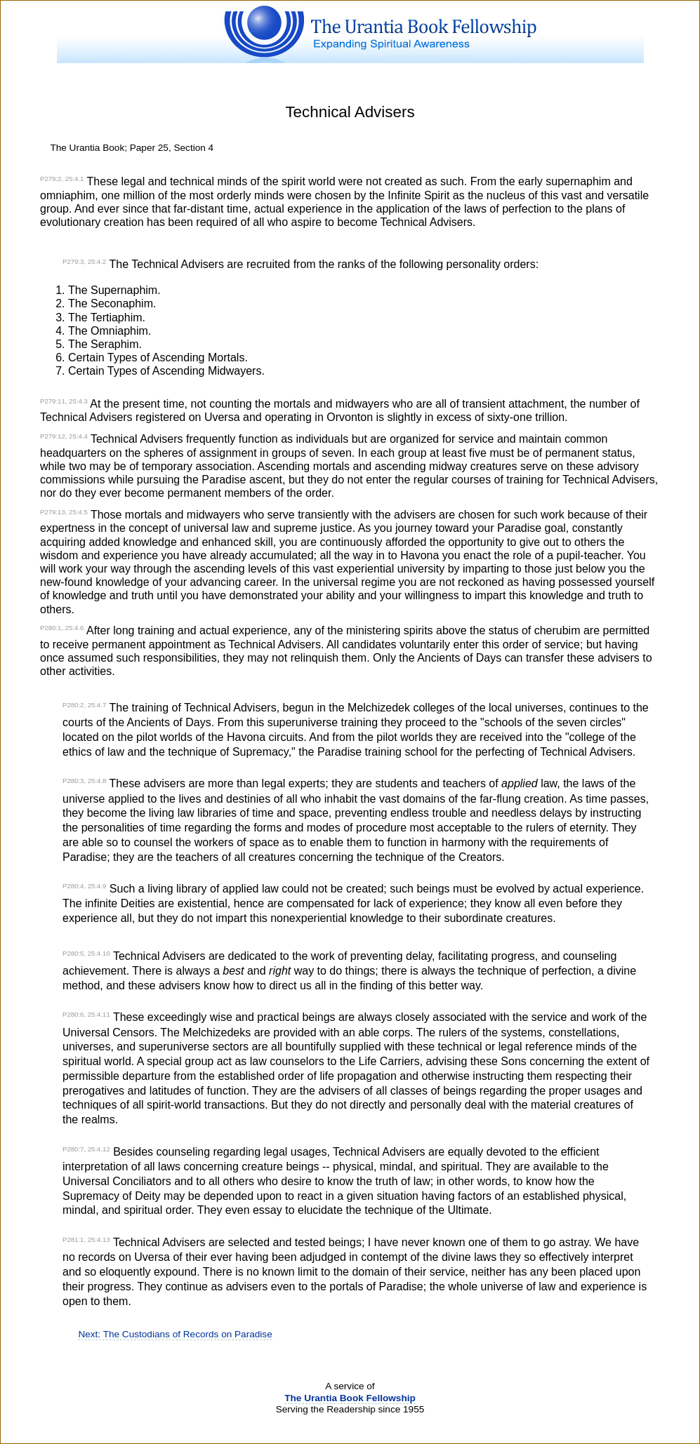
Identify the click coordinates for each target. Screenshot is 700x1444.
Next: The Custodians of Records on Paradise (175, 1334)
